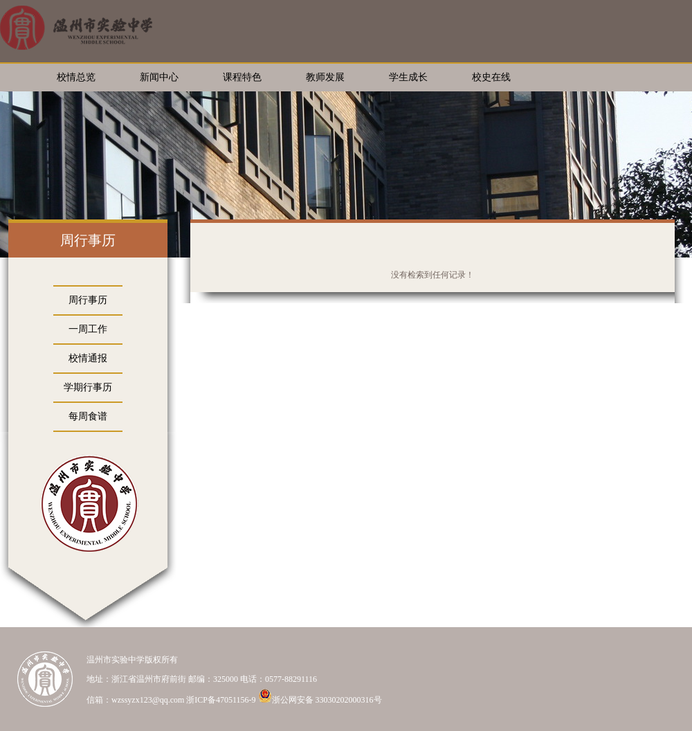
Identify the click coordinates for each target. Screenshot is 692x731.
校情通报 (88, 358)
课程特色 (242, 77)
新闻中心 (159, 77)
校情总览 (76, 77)
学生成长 (408, 77)
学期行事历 (88, 387)
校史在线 (491, 77)
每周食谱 (88, 416)
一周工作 (88, 329)
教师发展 (325, 77)
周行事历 (88, 300)
